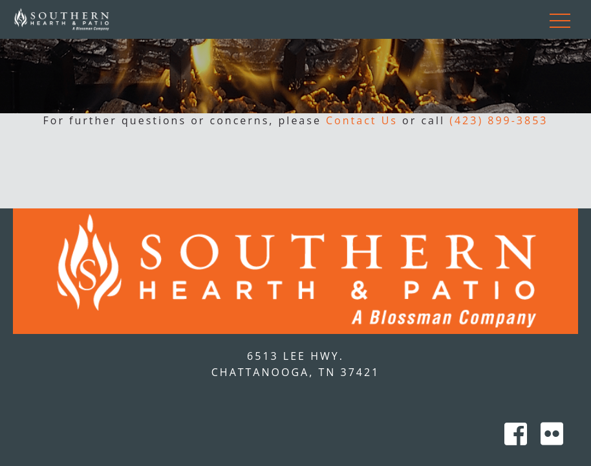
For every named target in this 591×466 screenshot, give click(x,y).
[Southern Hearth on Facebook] (519, 438)
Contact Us (362, 120)
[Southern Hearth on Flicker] (552, 438)
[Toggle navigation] (560, 19)
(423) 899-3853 (498, 120)
